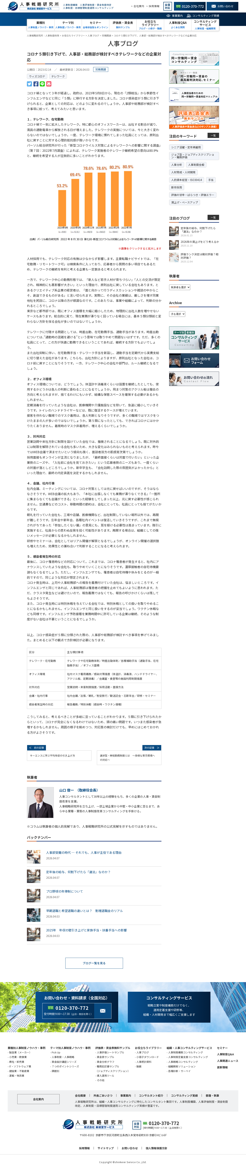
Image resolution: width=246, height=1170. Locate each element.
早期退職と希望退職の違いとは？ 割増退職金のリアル (84, 910)
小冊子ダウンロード (147, 1057)
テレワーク (58, 76)
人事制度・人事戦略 (63, 1057)
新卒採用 (176, 187)
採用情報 (84, 1148)
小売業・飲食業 (18, 1057)
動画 (138, 1066)
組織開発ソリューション (182, 1066)
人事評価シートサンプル (110, 1053)
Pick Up (56, 1053)
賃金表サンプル (105, 1057)
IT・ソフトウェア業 (20, 1066)
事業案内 (177, 15)
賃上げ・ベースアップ (184, 202)
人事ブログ (142, 1053)
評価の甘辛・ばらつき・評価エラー (192, 195)
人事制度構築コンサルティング (185, 1053)
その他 (100, 1080)
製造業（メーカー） (20, 1053)
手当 (211, 180)
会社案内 (38, 1099)
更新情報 (222, 1067)
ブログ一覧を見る (94, 963)
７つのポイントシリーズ (65, 1066)
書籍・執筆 (212, 1096)
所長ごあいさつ (103, 1096)
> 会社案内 (137, 6)
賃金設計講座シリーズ (64, 1062)
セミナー (222, 1048)
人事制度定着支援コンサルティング (188, 1057)
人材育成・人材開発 (183, 172)
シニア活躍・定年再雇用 (186, 147)
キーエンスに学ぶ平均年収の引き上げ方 (52, 755)
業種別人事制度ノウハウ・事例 (26, 1048)
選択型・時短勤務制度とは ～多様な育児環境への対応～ (127, 758)
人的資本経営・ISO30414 (186, 180)
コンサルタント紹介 (151, 1096)
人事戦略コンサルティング (183, 1062)
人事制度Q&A (225, 1054)
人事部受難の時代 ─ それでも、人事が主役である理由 (83, 852)
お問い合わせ (130, 1148)
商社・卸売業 (16, 1062)
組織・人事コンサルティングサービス (189, 1048)
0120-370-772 (72, 1008)
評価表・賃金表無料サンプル (112, 1048)
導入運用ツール (105, 1076)
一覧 (213, 135)
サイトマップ (106, 1148)
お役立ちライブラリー (148, 1048)
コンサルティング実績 (205, 15)
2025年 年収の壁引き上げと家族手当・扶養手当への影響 (86, 930)
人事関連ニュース (227, 1061)
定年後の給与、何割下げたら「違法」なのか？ (78, 872)
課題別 (55, 1071)
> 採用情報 (153, 6)
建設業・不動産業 (19, 1071)
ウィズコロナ (37, 76)
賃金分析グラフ (105, 1062)
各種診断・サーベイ (179, 1071)
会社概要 (80, 1096)
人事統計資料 (143, 1062)
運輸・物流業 (16, 1076)
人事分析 (176, 165)
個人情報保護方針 (156, 1148)
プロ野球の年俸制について (64, 891)
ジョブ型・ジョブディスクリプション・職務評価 (192, 156)
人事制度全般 (196, 165)
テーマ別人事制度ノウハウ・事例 (70, 1048)
